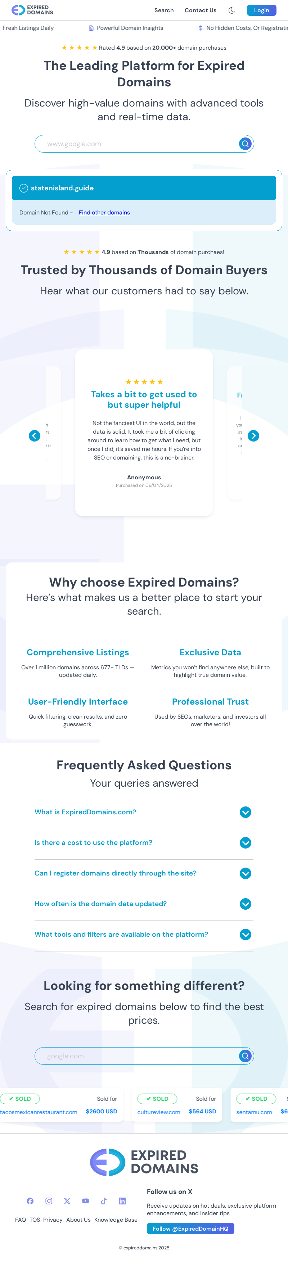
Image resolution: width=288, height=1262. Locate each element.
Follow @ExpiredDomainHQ (191, 1228)
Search (164, 10)
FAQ (20, 1219)
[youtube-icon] (85, 1201)
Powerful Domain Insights (126, 28)
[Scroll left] (34, 436)
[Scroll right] (253, 436)
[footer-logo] (144, 1163)
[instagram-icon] (48, 1201)
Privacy (53, 1219)
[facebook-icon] (30, 1201)
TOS (35, 1219)
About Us (78, 1219)
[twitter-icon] (67, 1201)
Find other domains (104, 212)
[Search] (245, 143)
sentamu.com (255, 1112)
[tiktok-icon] (103, 1201)
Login (261, 10)
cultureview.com (159, 1112)
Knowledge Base (116, 1219)
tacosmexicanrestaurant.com (39, 1112)
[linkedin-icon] (122, 1201)
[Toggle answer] (245, 812)
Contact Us (200, 10)
